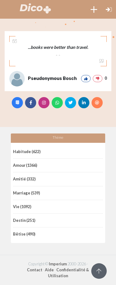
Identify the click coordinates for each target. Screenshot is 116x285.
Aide (49, 269)
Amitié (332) (24, 178)
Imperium (58, 263)
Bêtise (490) (24, 233)
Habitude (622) (27, 151)
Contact (34, 269)
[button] (94, 9)
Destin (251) (24, 220)
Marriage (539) (26, 192)
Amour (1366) (25, 165)
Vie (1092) (22, 206)
